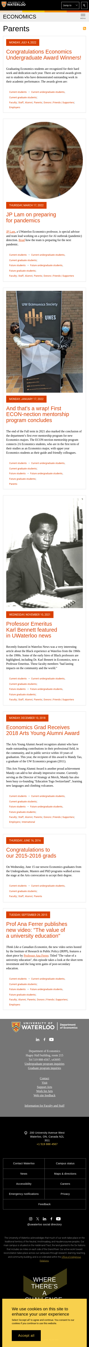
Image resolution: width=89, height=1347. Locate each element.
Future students (17, 265)
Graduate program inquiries (44, 1068)
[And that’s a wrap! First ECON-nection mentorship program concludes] (44, 342)
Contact (44, 1078)
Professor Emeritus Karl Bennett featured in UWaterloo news (31, 630)
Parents (38, 102)
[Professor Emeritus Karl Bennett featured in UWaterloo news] (44, 553)
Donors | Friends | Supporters (59, 102)
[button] (70, 5)
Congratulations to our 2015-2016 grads (31, 853)
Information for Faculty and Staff (45, 1105)
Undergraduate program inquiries (45, 1063)
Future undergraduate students (46, 265)
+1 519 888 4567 (47, 1144)
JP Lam (10, 231)
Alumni (28, 102)
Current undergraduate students (48, 92)
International (28, 822)
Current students (18, 92)
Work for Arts (44, 1091)
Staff (20, 102)
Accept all (26, 1335)
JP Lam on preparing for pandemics (31, 217)
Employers (14, 107)
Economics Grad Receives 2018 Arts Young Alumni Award (42, 730)
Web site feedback (45, 1095)
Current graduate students (22, 97)
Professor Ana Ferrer (36, 955)
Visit (44, 1082)
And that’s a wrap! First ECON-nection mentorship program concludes (37, 414)
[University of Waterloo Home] (13, 5)
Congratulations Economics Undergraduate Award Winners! (43, 55)
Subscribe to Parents (84, 28)
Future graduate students (22, 270)
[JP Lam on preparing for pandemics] (44, 160)
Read (22, 240)
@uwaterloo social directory (44, 1224)
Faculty (13, 102)
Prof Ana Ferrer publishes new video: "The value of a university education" (36, 930)
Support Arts (44, 1086)
